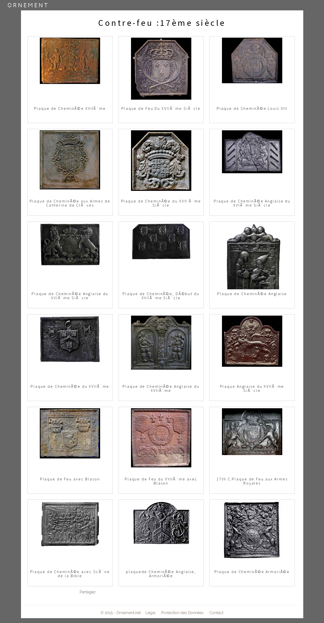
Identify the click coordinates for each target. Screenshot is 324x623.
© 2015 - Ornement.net (121, 612)
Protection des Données (182, 612)
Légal (150, 612)
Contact (216, 612)
